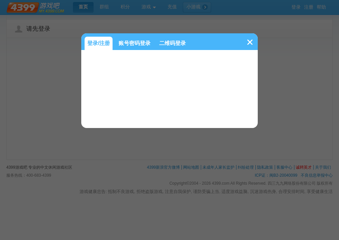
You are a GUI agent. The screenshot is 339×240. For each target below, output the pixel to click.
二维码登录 (172, 43)
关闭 (250, 42)
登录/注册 (98, 43)
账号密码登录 (135, 43)
